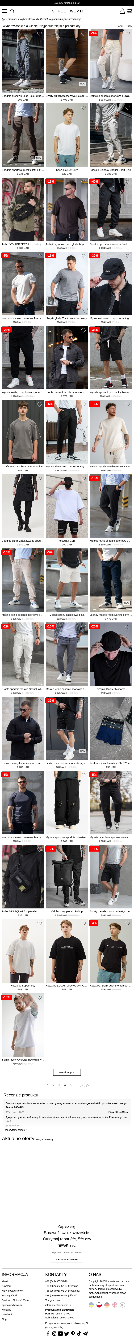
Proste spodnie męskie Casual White (23, 688)
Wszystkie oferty (44, 1139)
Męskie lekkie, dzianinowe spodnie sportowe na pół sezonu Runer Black (23, 392)
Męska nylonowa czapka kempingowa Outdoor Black (111, 318)
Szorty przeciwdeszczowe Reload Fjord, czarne (67, 95)
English (114, 1305)
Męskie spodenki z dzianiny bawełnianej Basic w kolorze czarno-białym (111, 392)
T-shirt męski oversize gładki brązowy (67, 244)
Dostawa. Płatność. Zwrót (15, 1300)
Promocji (12, 19)
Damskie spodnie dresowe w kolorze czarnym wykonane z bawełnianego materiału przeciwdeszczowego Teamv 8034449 (66, 1105)
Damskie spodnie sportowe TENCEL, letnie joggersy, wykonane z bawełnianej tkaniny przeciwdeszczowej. (111, 95)
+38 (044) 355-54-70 (56, 1281)
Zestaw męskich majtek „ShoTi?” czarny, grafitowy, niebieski (111, 763)
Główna (3, 19)
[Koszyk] (129, 11)
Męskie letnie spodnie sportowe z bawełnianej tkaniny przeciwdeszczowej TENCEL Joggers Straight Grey (67, 688)
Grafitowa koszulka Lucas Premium (23, 466)
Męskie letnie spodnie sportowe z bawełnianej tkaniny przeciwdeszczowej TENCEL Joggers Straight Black (111, 540)
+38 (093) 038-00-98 (56, 1295)
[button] (39, 34)
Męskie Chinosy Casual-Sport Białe (111, 169)
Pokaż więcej (67, 1072)
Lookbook (7, 1314)
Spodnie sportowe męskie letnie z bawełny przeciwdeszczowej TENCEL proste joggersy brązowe (23, 169)
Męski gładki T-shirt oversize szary (67, 318)
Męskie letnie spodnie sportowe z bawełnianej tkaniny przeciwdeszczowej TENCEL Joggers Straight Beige (23, 614)
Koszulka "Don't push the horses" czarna (111, 985)
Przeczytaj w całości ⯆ (15, 1130)
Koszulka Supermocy (23, 985)
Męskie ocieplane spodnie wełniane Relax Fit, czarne (111, 837)
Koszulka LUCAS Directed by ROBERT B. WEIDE (67, 985)
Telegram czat (52, 1300)
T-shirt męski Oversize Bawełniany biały (23, 1059)
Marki (5, 1281)
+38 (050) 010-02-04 (56, 1290)
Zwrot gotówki (9, 1295)
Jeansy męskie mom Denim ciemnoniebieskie (111, 614)
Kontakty (6, 1309)
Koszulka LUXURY (67, 169)
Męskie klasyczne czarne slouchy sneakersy (67, 466)
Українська (91, 1305)
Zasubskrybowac (67, 1259)
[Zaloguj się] (122, 11)
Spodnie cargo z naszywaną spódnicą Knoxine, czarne (23, 540)
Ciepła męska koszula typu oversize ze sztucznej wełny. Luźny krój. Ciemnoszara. (67, 392)
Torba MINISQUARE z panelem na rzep (23, 911)
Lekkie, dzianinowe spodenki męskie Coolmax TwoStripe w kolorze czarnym (67, 763)
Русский (122, 1305)
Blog (4, 1319)
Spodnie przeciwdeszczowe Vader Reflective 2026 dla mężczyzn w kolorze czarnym (111, 244)
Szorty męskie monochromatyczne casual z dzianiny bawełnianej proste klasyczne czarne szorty (111, 911)
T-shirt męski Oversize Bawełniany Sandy (111, 466)
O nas (95, 1274)
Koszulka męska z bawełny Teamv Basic (23, 318)
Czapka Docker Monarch (111, 688)
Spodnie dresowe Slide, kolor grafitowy (23, 95)
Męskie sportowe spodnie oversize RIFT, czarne (67, 837)
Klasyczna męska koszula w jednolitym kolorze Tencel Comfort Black (23, 763)
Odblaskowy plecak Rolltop (67, 911)
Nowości (6, 1286)
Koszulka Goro (67, 540)
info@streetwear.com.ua (58, 1305)
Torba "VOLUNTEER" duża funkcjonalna (23, 244)
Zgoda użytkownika (12, 1305)
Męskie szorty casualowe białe (67, 614)
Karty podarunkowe (12, 1290)
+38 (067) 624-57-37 (56, 1286)
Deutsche (107, 1305)
